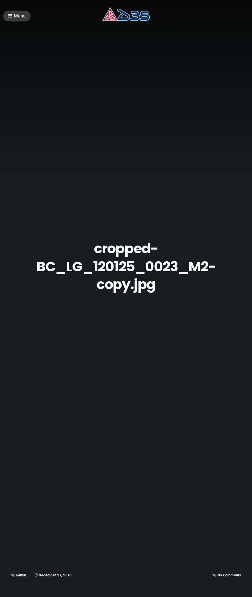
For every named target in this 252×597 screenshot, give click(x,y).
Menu (17, 16)
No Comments (229, 575)
